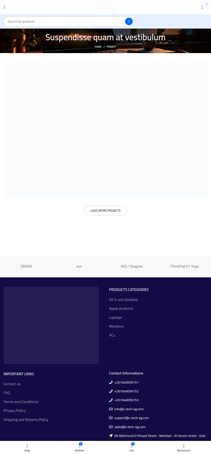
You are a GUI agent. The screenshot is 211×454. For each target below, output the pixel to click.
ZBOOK (26, 266)
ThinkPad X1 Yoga (184, 266)
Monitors (116, 326)
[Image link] (51, 325)
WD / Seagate (132, 266)
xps (79, 266)
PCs (112, 335)
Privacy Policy (15, 410)
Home (98, 47)
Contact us (12, 383)
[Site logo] (105, 6)
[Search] (69, 21)
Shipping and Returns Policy (26, 419)
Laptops (115, 317)
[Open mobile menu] (4, 7)
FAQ (7, 392)
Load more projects (105, 210)
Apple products (121, 308)
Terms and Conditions (21, 401)
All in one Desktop (123, 299)
